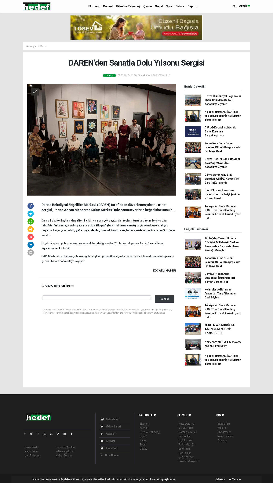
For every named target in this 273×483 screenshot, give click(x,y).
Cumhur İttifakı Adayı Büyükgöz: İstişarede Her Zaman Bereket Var (220, 277)
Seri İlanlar (185, 452)
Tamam (235, 479)
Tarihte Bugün (187, 444)
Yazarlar (108, 433)
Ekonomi (94, 6)
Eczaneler (184, 436)
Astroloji (222, 440)
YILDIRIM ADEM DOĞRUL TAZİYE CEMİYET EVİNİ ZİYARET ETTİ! (220, 328)
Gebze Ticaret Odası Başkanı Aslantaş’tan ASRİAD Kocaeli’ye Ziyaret (222, 162)
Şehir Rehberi (186, 457)
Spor (169, 6)
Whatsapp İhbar (65, 451)
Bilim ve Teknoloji (128, 6)
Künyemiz (109, 448)
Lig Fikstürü (185, 440)
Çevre (147, 6)
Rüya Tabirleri (225, 436)
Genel (159, 6)
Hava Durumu (187, 423)
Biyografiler (224, 432)
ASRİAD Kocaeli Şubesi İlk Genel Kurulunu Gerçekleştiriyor (220, 131)
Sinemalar (185, 448)
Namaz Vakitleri (188, 432)
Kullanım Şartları (65, 447)
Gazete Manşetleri (189, 461)
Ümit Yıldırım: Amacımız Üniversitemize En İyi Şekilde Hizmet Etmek (222, 194)
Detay (220, 479)
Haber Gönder (64, 455)
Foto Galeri (110, 419)
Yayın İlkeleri (32, 451)
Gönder (164, 298)
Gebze (180, 6)
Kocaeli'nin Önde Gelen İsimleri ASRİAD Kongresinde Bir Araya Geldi (222, 147)
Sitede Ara (223, 423)
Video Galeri (111, 426)
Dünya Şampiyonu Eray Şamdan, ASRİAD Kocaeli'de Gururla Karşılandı (222, 178)
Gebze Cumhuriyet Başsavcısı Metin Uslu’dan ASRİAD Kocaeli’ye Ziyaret (223, 100)
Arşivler (108, 440)
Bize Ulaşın (110, 455)
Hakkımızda (31, 447)
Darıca (43, 46)
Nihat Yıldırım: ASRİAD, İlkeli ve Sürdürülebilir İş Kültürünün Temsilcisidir (223, 115)
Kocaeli (108, 6)
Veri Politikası (32, 455)
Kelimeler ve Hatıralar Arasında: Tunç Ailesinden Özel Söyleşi (220, 293)
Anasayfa (31, 46)
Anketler (222, 427)
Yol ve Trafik (186, 427)
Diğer (191, 6)
